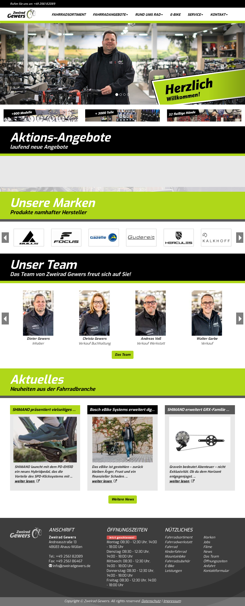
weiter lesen (27, 481)
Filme (207, 547)
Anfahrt (209, 566)
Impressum (172, 601)
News (207, 551)
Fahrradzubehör (177, 561)
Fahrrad (171, 547)
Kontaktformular (216, 571)
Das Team (122, 354)
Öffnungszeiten (215, 561)
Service (195, 14)
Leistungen (173, 571)
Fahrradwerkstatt (178, 542)
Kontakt (219, 14)
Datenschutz (151, 601)
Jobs (206, 542)
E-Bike (175, 14)
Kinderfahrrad (175, 551)
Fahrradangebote (110, 14)
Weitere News (122, 499)
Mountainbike (175, 556)
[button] (18, 64)
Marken (209, 537)
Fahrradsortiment (69, 14)
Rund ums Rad (149, 14)
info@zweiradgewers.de (71, 566)
